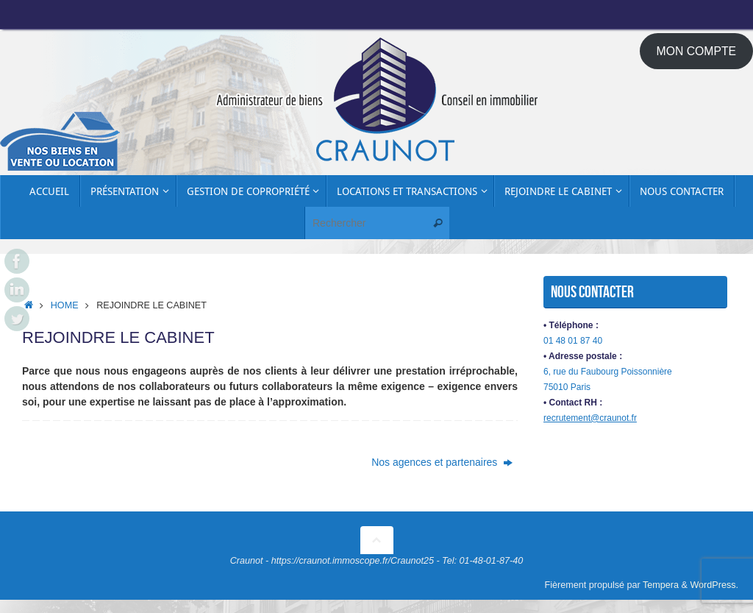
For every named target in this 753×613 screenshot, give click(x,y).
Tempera (661, 585)
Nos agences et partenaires (442, 462)
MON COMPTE (697, 51)
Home (65, 305)
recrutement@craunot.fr (590, 418)
